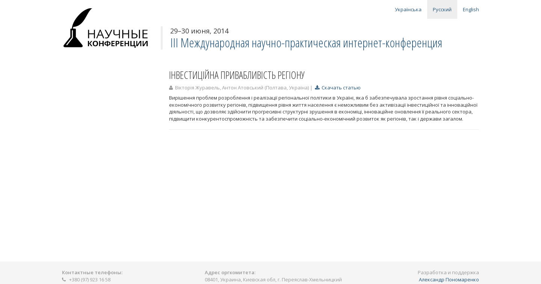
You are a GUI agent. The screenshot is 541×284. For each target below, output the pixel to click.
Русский (442, 9)
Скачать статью (338, 87)
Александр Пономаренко (449, 279)
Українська (408, 9)
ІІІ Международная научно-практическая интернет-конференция (306, 42)
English (471, 9)
